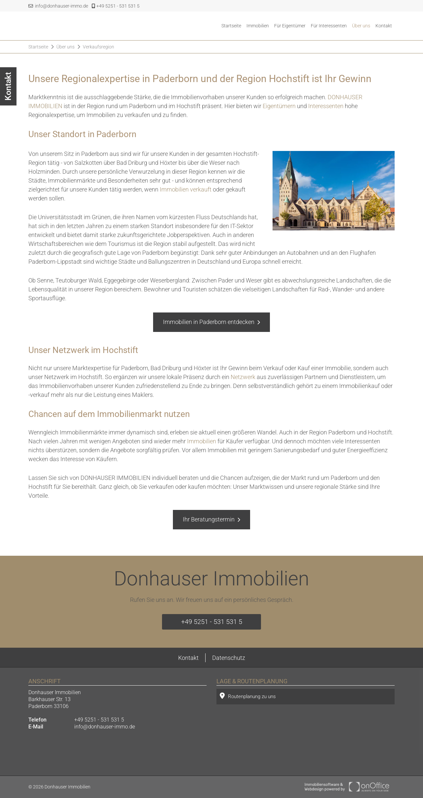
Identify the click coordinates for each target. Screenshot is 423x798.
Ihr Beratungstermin (209, 519)
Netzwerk (243, 376)
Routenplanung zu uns (248, 696)
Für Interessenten (329, 25)
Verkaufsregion (98, 46)
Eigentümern (279, 106)
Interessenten (325, 106)
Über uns (361, 25)
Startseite (231, 25)
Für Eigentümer (290, 25)
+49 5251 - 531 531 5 (116, 6)
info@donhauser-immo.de (58, 6)
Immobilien (257, 25)
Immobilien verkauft (186, 189)
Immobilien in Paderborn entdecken (208, 321)
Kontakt (383, 25)
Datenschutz (228, 657)
